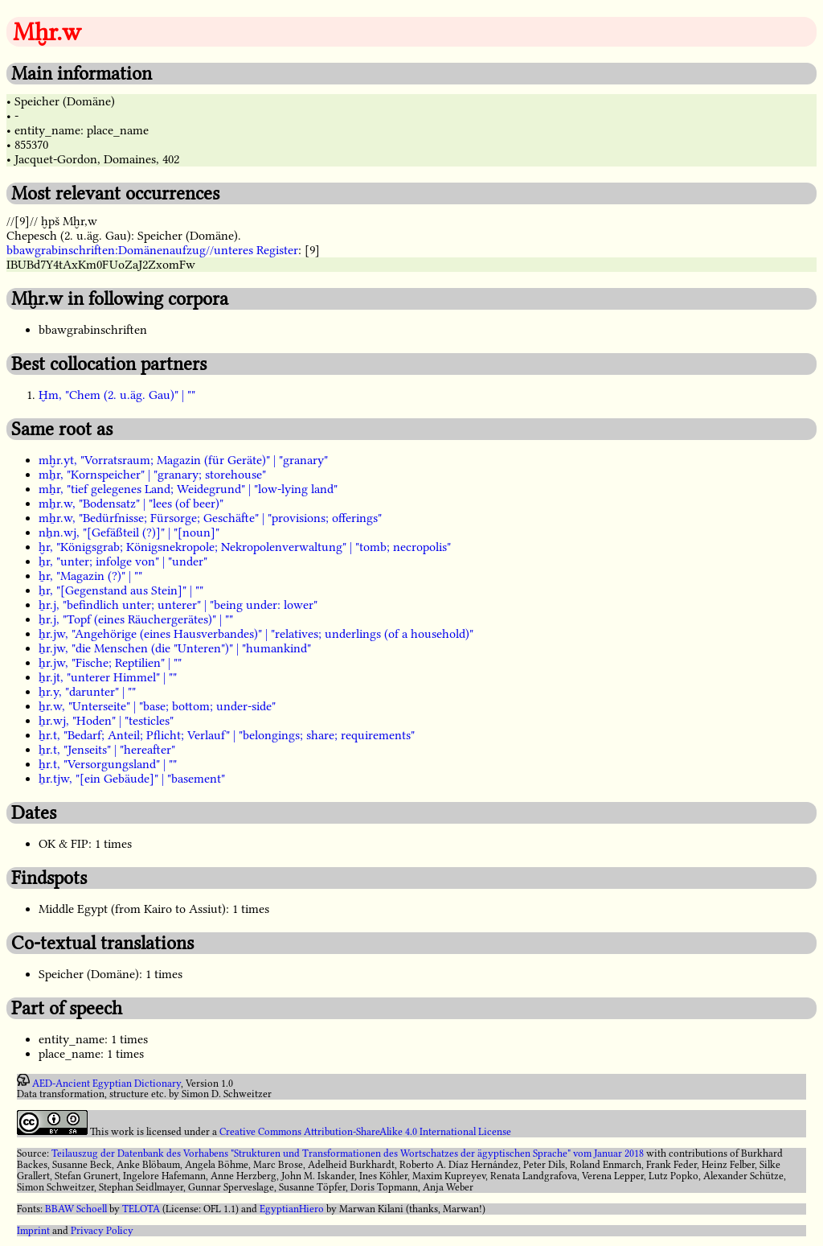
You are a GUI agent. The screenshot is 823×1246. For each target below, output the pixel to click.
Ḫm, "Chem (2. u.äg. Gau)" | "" (117, 395)
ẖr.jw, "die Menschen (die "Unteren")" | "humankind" (175, 648)
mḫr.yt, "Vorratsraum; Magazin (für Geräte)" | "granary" (183, 460)
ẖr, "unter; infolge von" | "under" (123, 561)
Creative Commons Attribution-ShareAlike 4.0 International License (365, 1131)
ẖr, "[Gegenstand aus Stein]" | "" (121, 590)
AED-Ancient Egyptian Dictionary (106, 1082)
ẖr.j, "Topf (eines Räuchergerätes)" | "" (136, 619)
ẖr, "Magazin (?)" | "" (90, 576)
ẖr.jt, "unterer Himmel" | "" (108, 677)
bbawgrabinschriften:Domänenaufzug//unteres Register (152, 250)
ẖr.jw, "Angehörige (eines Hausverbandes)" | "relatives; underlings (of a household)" (256, 634)
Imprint (33, 1230)
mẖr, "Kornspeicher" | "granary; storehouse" (152, 474)
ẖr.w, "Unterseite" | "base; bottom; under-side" (157, 706)
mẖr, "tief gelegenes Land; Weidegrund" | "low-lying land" (188, 489)
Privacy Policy (102, 1230)
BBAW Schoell (76, 1209)
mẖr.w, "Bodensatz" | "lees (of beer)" (131, 503)
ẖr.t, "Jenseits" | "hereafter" (107, 749)
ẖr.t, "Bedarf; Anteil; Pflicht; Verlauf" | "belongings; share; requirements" (227, 735)
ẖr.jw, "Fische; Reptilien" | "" (110, 663)
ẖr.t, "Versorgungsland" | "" (108, 764)
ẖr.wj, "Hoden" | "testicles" (106, 720)
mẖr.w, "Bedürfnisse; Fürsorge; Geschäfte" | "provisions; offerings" (210, 518)
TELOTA (141, 1209)
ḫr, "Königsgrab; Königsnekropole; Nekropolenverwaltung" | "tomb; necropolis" (245, 547)
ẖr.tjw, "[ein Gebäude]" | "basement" (132, 778)
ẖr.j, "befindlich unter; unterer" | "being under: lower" (178, 605)
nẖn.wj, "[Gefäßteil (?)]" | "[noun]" (129, 532)
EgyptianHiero (292, 1209)
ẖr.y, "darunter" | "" (87, 692)
